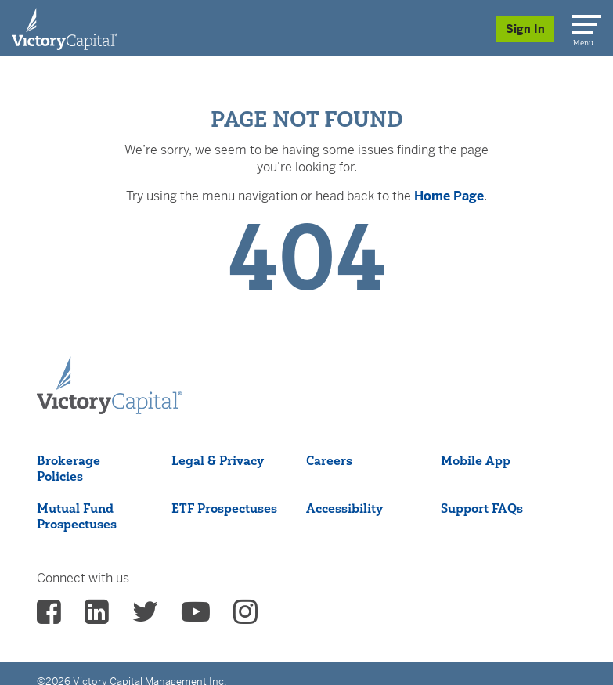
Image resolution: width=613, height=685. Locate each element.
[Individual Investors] (64, 28)
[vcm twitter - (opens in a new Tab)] (145, 617)
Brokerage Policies (68, 468)
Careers (329, 460)
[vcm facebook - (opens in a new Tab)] (49, 617)
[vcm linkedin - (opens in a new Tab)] (97, 617)
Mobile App (475, 460)
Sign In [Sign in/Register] (525, 29)
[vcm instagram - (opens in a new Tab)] (245, 617)
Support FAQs (482, 508)
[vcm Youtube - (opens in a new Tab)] (196, 617)
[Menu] (584, 21)
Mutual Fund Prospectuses (77, 516)
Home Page (449, 196)
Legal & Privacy (217, 460)
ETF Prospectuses (224, 508)
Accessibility (344, 508)
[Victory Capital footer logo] (109, 386)
